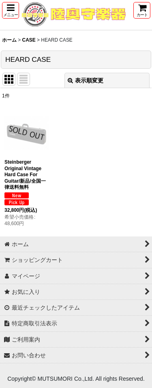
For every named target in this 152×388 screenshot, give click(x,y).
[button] (10, 10)
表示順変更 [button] (85, 80)
